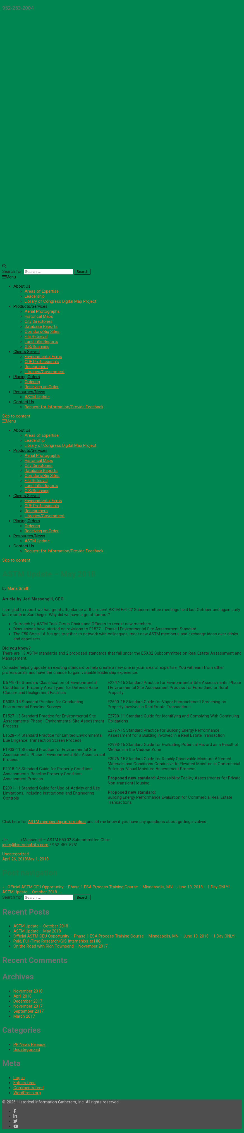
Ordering (32, 381)
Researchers (36, 366)
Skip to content (16, 416)
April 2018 (22, 996)
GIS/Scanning (37, 346)
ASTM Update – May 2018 (37, 931)
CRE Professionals (42, 361)
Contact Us (23, 401)
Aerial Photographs (42, 311)
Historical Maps (39, 316)
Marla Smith (18, 588)
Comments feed (28, 1087)
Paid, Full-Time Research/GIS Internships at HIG (57, 941)
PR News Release (29, 1044)
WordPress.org (27, 1092)
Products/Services (30, 306)
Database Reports (41, 326)
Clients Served (26, 351)
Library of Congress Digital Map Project (60, 301)
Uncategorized (15, 854)
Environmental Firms (43, 356)
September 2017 (28, 1011)
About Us (21, 286)
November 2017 (27, 1006)
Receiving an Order (42, 386)
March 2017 (24, 1016)
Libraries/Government (44, 371)
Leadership (35, 296)
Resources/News (29, 391)
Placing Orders (26, 376)
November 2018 (27, 991)
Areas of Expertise (42, 291)
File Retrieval (36, 336)
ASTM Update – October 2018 (32, 892)
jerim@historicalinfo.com (25, 844)
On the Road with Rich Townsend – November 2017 (60, 946)
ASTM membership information (57, 821)
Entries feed (24, 1082)
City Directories (38, 321)
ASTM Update (37, 396)
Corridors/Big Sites (42, 331)
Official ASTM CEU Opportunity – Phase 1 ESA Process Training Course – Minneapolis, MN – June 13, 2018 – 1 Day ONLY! (115, 886)
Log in (19, 1077)
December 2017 (27, 1001)
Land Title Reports (41, 341)
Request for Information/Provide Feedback (64, 406)
